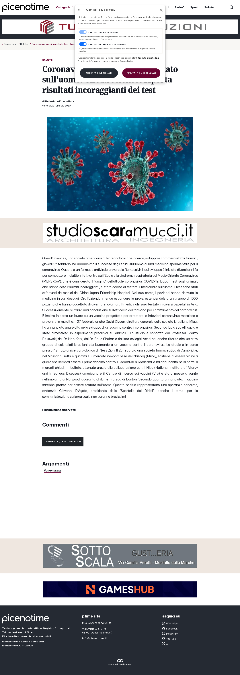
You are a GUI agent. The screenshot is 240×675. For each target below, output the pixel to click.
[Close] (161, 10)
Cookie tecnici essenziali (103, 32)
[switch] (83, 44)
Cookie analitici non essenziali (107, 45)
